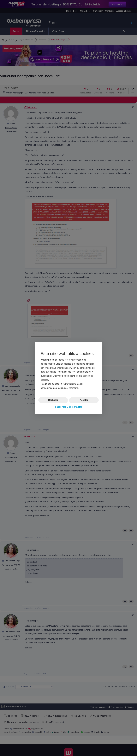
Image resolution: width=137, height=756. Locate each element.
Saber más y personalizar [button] (68, 407)
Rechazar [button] (53, 400)
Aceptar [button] (84, 400)
